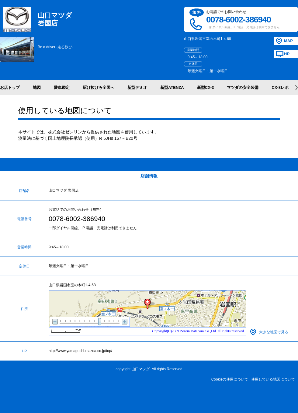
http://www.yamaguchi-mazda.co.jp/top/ (80, 351)
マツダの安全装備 (242, 87)
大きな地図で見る (273, 332)
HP (286, 54)
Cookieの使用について (229, 379)
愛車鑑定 (62, 87)
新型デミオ (137, 87)
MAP (288, 41)
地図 (37, 87)
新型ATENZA (172, 87)
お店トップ (10, 87)
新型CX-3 (205, 87)
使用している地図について (273, 379)
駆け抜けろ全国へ (98, 87)
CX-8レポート (284, 87)
